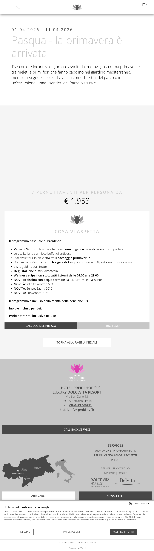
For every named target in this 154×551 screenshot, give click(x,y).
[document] (77, 517)
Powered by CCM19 (77, 548)
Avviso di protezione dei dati (82, 542)
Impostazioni (71, 531)
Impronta (63, 542)
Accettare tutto (123, 531)
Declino (25, 531)
